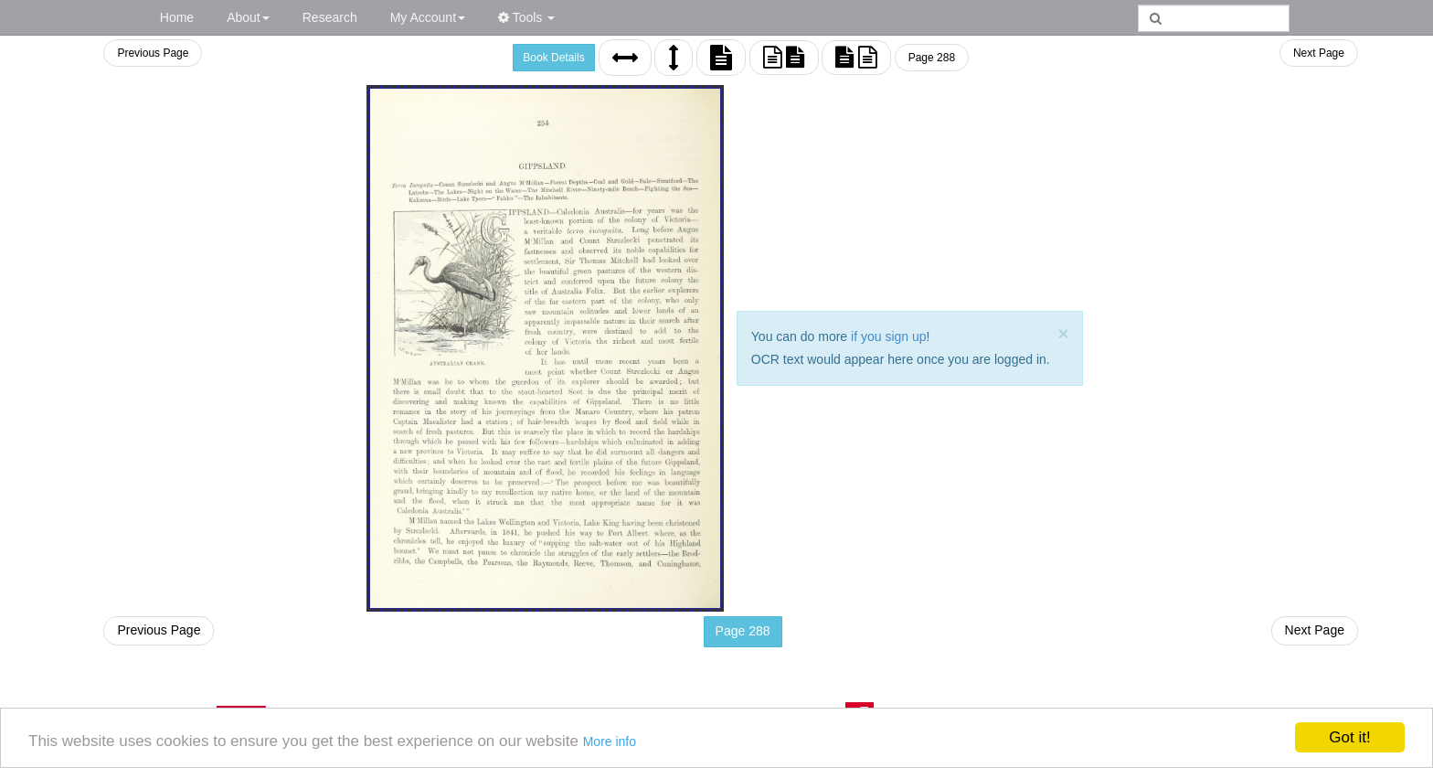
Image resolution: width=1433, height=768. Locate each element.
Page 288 (931, 57)
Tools (526, 17)
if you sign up (889, 336)
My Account (427, 17)
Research (330, 17)
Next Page (1318, 53)
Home (177, 17)
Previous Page (152, 53)
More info (609, 741)
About (248, 17)
